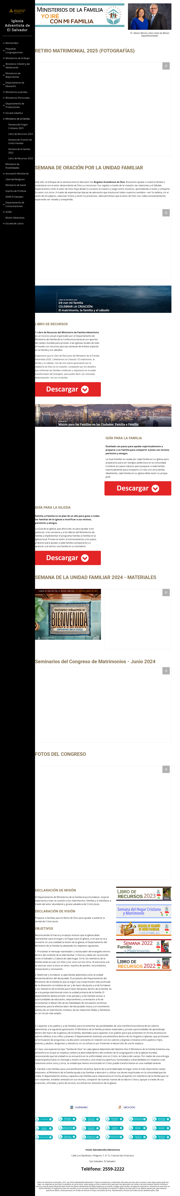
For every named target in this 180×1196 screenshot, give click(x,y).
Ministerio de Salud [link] (16, 185)
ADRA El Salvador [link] (15, 196)
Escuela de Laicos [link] (15, 223)
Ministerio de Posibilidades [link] (13, 166)
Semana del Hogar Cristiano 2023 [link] (18, 126)
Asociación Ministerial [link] (17, 173)
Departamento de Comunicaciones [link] (15, 204)
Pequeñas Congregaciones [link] (14, 50)
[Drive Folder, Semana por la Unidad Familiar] (108, 242)
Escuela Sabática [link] (14, 113)
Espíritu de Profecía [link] (16, 191)
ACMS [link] (9, 211)
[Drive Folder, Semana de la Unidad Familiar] (140, 617)
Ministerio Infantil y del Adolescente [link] (18, 65)
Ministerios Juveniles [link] (17, 92)
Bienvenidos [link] (12, 43)
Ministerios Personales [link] (18, 97)
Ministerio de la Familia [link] (18, 118)
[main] (151, 32)
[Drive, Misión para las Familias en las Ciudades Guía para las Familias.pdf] (75, 461)
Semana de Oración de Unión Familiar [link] (20, 141)
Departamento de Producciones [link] (15, 105)
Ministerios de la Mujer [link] (18, 58)
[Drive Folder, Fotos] (108, 821)
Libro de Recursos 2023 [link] (20, 133)
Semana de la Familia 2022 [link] (19, 151)
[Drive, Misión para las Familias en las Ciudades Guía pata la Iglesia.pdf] (140, 526)
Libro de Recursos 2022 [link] (20, 158)
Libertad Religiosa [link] (15, 179)
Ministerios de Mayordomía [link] (13, 75)
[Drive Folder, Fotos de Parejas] (108, 107)
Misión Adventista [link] (15, 217)
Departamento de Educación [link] (15, 84)
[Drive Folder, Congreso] (108, 703)
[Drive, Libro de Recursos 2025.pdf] (140, 350)
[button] (176, 4)
